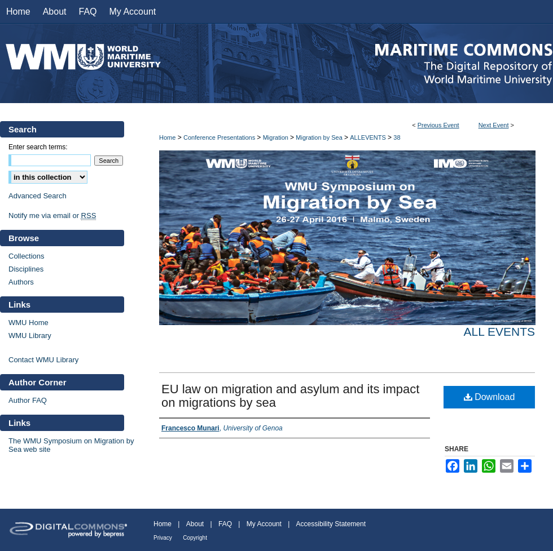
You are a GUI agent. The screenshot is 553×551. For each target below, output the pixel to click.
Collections (26, 256)
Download (489, 397)
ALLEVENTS (369, 137)
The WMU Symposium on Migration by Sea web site (71, 445)
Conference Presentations (220, 137)
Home (167, 137)
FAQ (225, 524)
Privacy (162, 538)
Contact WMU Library (43, 360)
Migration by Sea (320, 137)
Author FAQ (27, 400)
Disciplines (25, 269)
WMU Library (29, 335)
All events (499, 331)
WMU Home (28, 322)
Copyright (195, 538)
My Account (264, 524)
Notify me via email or (52, 215)
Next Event (494, 125)
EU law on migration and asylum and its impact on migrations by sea (290, 396)
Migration (276, 137)
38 (396, 137)
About (195, 524)
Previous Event (438, 125)
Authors (21, 282)
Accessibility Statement (331, 524)
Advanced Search (37, 196)
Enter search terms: (38, 147)
